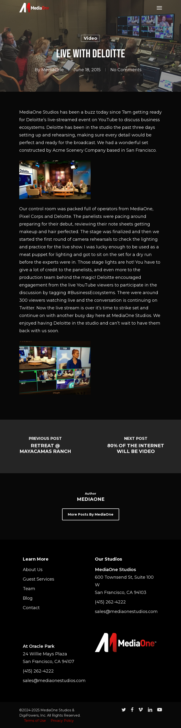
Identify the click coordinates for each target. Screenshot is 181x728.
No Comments (126, 69)
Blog (28, 598)
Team (29, 588)
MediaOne (52, 69)
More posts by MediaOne (90, 514)
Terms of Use (35, 720)
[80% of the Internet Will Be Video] (136, 446)
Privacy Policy (62, 720)
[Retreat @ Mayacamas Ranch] (45, 446)
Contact (31, 607)
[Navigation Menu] (159, 7)
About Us (33, 569)
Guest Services (38, 579)
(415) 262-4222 (110, 602)
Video (90, 38)
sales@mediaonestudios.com (125, 611)
